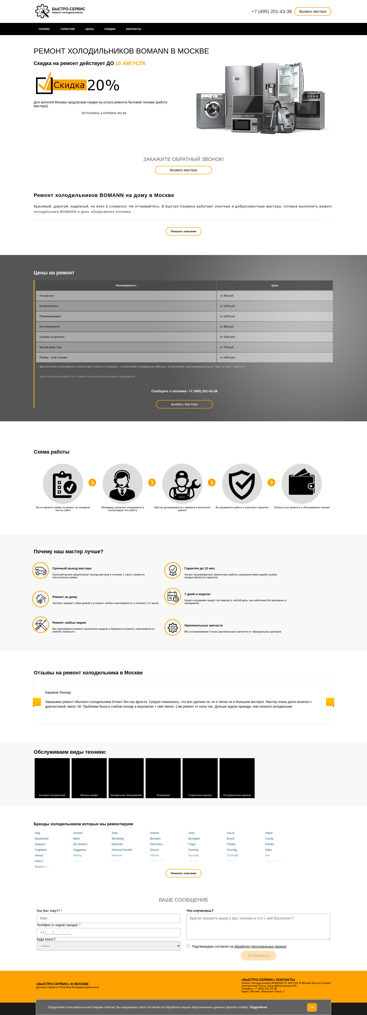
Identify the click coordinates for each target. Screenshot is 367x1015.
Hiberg (77, 854)
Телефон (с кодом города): (59, 924)
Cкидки (109, 29)
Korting (193, 860)
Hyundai (193, 854)
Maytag (231, 866)
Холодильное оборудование (126, 777)
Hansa (39, 854)
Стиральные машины (200, 777)
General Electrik (122, 849)
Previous (37, 702)
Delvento (117, 843)
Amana (77, 832)
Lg (113, 866)
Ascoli (231, 832)
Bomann (155, 838)
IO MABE (233, 854)
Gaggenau (80, 849)
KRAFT (231, 860)
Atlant (268, 832)
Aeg (37, 832)
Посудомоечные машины (237, 777)
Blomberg (118, 838)
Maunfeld (194, 866)
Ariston (154, 832)
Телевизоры (163, 777)
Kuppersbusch (44, 866)
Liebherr (155, 866)
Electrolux (156, 843)
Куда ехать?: (46, 938)
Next (330, 702)
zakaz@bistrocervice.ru (282, 985)
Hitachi (154, 854)
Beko (76, 838)
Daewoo (40, 843)
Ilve (267, 854)
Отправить (258, 954)
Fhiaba (231, 843)
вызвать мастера (184, 404)
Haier (268, 849)
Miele (268, 866)
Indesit (39, 860)
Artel (191, 832)
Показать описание (183, 231)
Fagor (192, 843)
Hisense (117, 854)
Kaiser (116, 860)
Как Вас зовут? (49, 910)
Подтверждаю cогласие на (239, 946)
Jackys (77, 860)
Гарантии (68, 29)
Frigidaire (41, 849)
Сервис (44, 29)
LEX (76, 866)
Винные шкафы (89, 777)
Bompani (194, 838)
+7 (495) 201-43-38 (272, 11)
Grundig (232, 849)
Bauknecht (41, 838)
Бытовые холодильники (52, 777)
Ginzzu (154, 849)
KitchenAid (157, 860)
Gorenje (193, 849)
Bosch (231, 838)
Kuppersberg (273, 860)
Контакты (133, 29)
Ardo (115, 832)
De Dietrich (80, 843)
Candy (269, 838)
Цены (89, 29)
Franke (269, 843)
